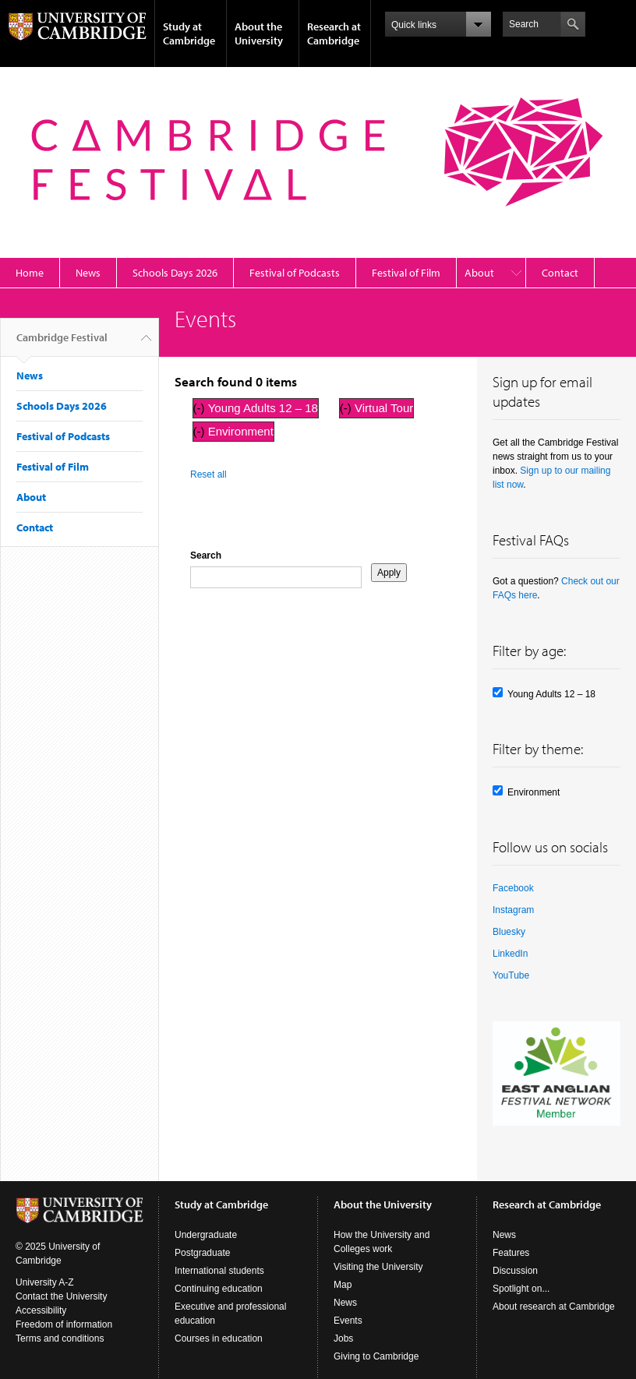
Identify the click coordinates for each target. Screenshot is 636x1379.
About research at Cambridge (554, 1306)
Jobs (343, 1338)
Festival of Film (406, 273)
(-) (200, 407)
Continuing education (219, 1288)
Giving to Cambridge (376, 1356)
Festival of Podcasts (294, 273)
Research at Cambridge (334, 33)
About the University (259, 33)
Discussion (515, 1270)
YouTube (511, 975)
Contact (560, 273)
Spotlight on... (521, 1288)
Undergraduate (206, 1234)
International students (219, 1270)
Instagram (513, 910)
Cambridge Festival (62, 343)
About (479, 273)
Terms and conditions (60, 1338)
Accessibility (41, 1310)
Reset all (208, 474)
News (88, 273)
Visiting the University (378, 1266)
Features (511, 1252)
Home (30, 273)
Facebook (513, 888)
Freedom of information (64, 1324)
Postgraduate (202, 1252)
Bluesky (509, 931)
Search (205, 555)
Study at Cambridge (189, 33)
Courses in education (219, 1338)
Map (343, 1284)
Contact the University (61, 1296)
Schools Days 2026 (174, 273)
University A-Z (45, 1282)
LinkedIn (510, 953)
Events (348, 1320)
